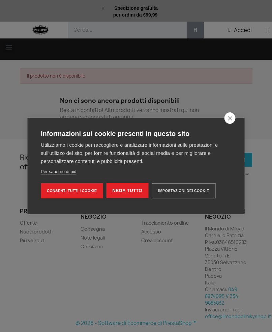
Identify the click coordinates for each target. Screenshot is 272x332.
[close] (230, 118)
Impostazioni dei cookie (183, 191)
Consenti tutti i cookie (72, 191)
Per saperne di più (59, 171)
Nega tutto (127, 190)
